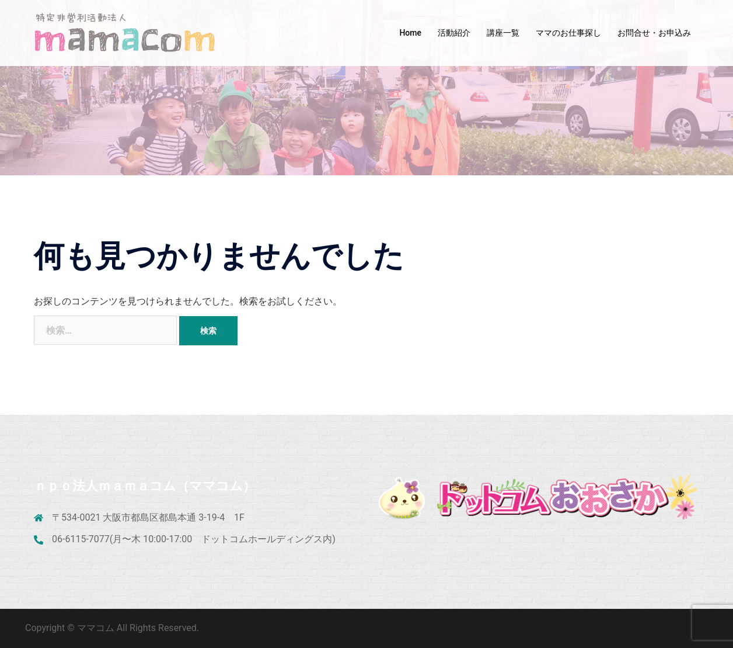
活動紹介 (454, 32)
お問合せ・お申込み (654, 32)
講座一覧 (503, 32)
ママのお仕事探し (568, 32)
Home (410, 32)
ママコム (97, 627)
